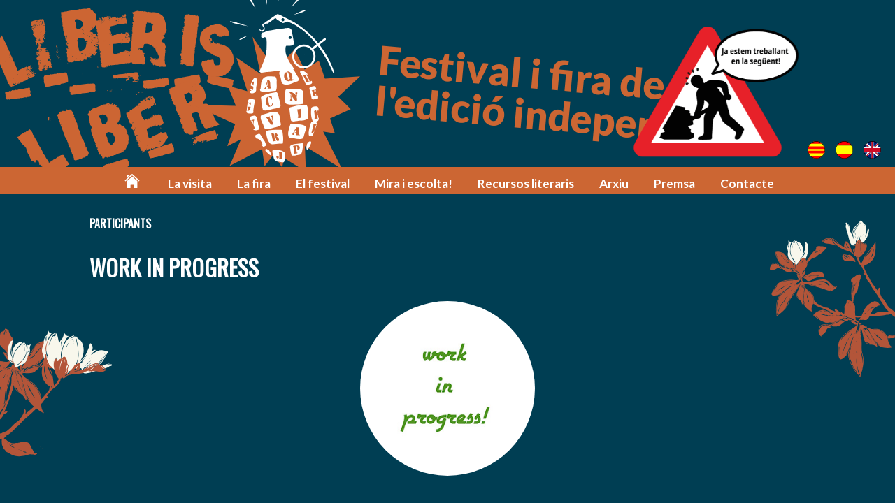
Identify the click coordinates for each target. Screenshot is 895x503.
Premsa (674, 183)
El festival (323, 183)
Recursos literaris (526, 183)
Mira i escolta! (413, 183)
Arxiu (614, 183)
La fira (254, 183)
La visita (190, 183)
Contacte (747, 183)
